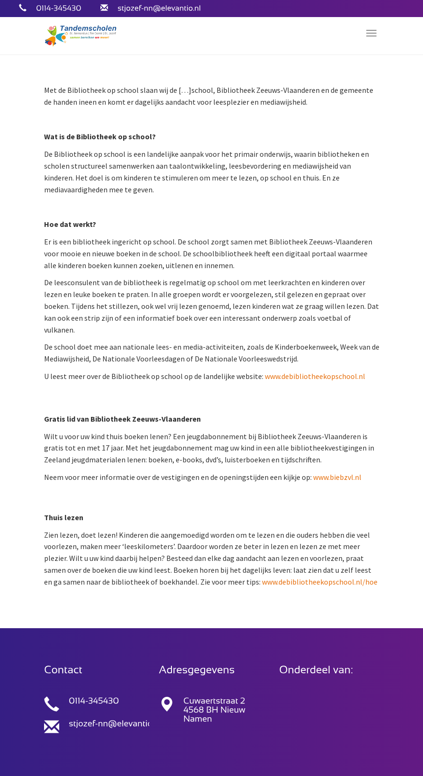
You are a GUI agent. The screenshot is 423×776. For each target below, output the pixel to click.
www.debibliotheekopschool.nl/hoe (320, 582)
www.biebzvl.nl (337, 477)
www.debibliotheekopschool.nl (315, 376)
